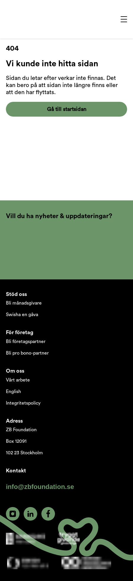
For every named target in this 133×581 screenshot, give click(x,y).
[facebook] (48, 514)
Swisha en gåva (22, 314)
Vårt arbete (18, 380)
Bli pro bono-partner (27, 353)
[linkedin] (30, 514)
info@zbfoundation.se (40, 486)
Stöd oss (16, 294)
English (13, 391)
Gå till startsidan (66, 109)
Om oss (15, 371)
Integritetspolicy (23, 403)
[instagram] (13, 514)
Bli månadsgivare (24, 303)
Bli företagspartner (26, 341)
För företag (19, 332)
